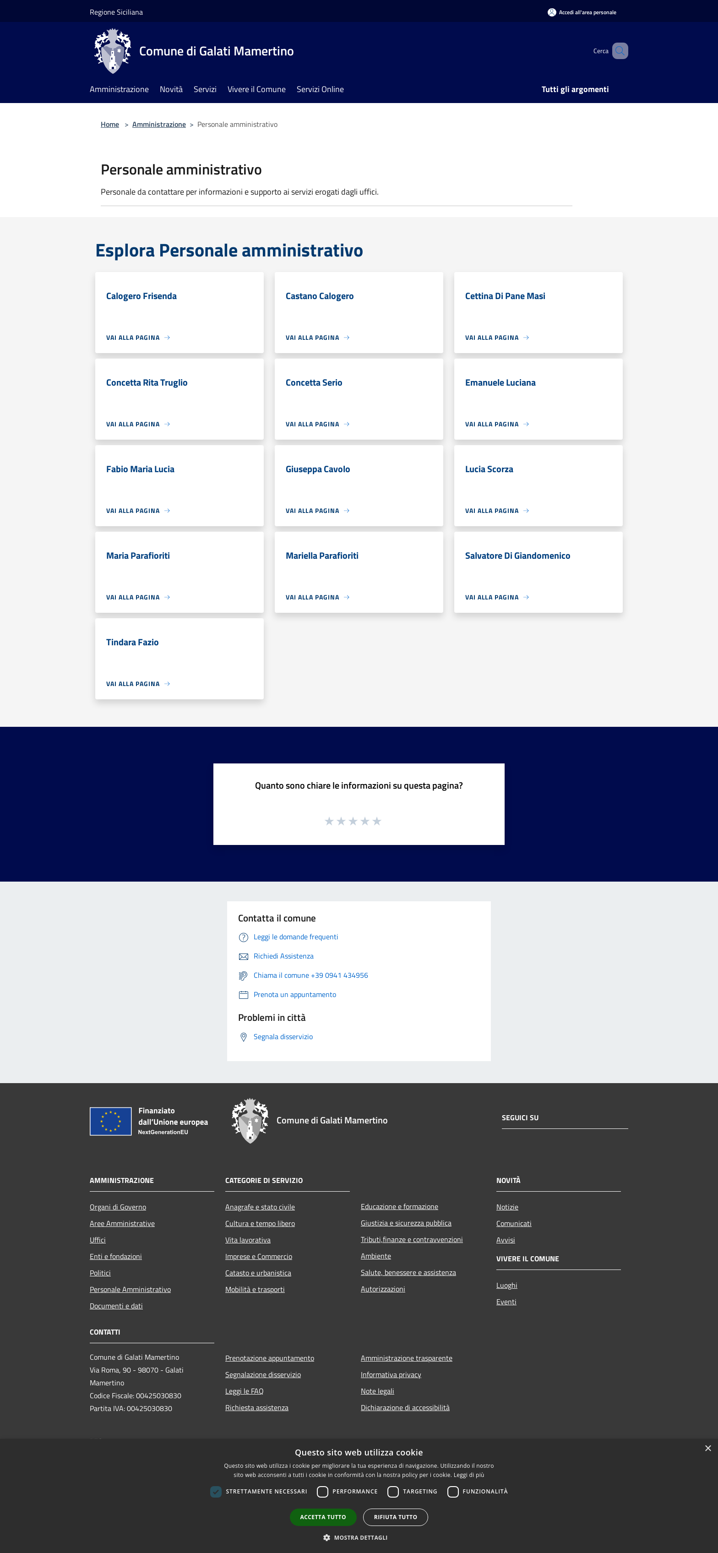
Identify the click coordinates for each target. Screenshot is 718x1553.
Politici (100, 1272)
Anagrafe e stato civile (260, 1206)
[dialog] (359, 1496)
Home (110, 124)
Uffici (98, 1239)
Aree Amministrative (122, 1223)
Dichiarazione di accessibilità (405, 1407)
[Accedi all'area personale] (582, 12)
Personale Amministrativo (130, 1289)
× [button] (707, 1448)
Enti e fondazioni (116, 1256)
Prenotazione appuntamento (269, 1357)
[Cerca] (617, 51)
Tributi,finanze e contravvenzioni (412, 1239)
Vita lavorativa (248, 1239)
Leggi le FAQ (244, 1390)
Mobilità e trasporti (255, 1289)
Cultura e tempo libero (260, 1223)
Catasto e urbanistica (258, 1272)
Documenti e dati (116, 1305)
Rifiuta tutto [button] (396, 1517)
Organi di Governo (118, 1206)
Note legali (377, 1390)
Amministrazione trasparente (406, 1357)
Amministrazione (159, 124)
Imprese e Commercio (258, 1256)
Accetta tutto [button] (323, 1517)
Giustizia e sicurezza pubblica (406, 1222)
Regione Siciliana (116, 11)
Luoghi (506, 1285)
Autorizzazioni (383, 1288)
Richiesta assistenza (256, 1407)
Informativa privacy (391, 1374)
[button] (359, 1537)
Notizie (507, 1206)
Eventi (506, 1301)
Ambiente (376, 1255)
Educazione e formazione (399, 1206)
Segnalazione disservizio (263, 1374)
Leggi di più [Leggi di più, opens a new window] (469, 1475)
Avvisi (505, 1239)
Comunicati (514, 1223)
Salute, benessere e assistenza (408, 1272)
